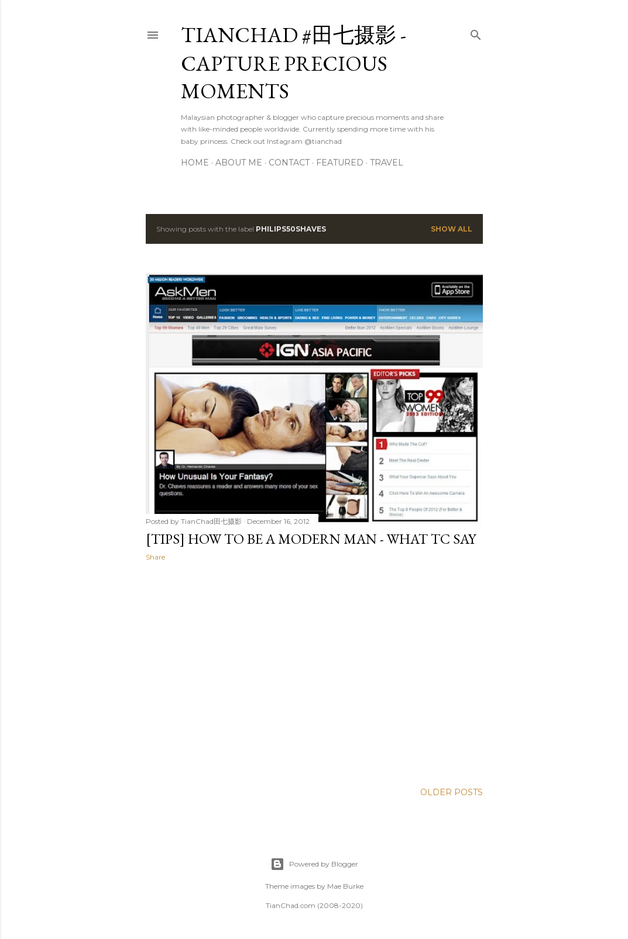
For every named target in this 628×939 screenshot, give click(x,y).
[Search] (476, 32)
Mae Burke (345, 886)
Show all (451, 229)
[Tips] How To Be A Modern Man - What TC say (311, 539)
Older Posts (451, 792)
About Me (238, 162)
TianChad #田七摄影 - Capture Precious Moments (293, 63)
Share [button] (155, 557)
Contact (289, 162)
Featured (339, 162)
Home (195, 162)
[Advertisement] (314, 672)
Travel (386, 162)
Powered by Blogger (314, 864)
